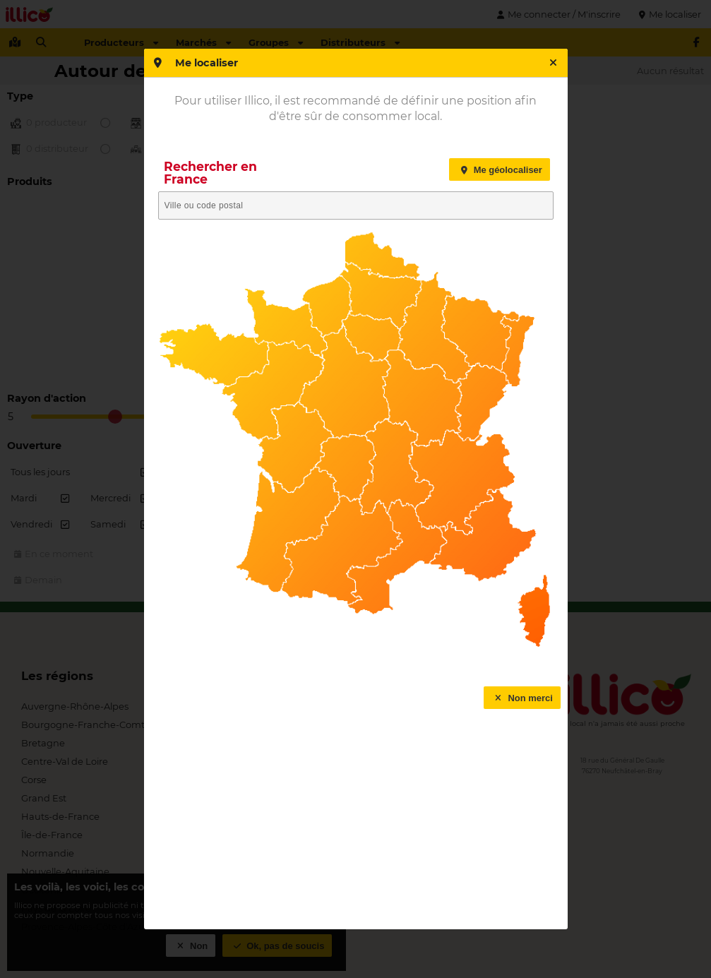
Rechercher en (210, 172)
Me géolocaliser (499, 170)
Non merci (522, 698)
